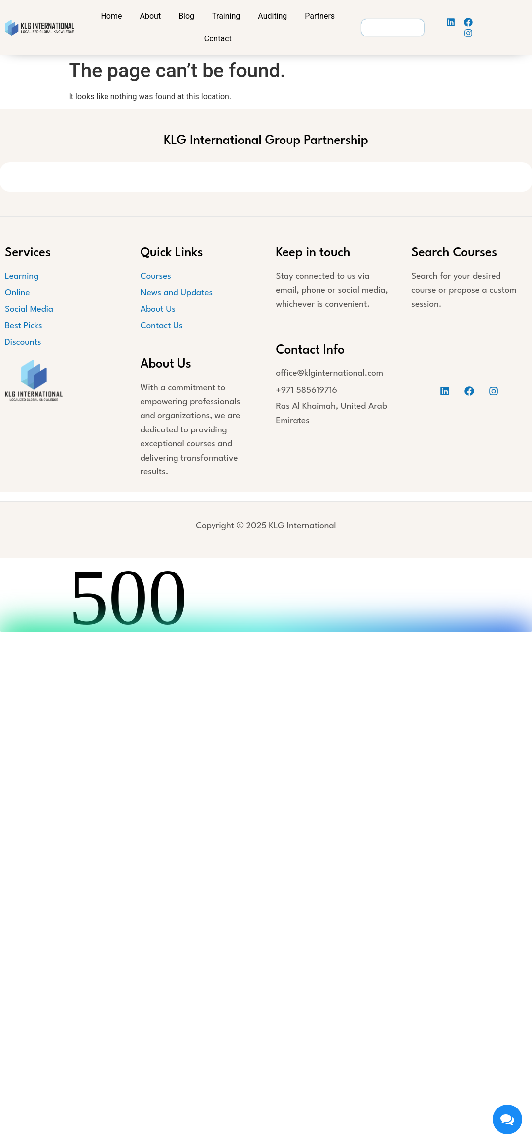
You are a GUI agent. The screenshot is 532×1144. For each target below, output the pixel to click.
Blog (186, 16)
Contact (218, 38)
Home (111, 16)
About (150, 16)
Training (226, 16)
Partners (320, 16)
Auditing (272, 16)
